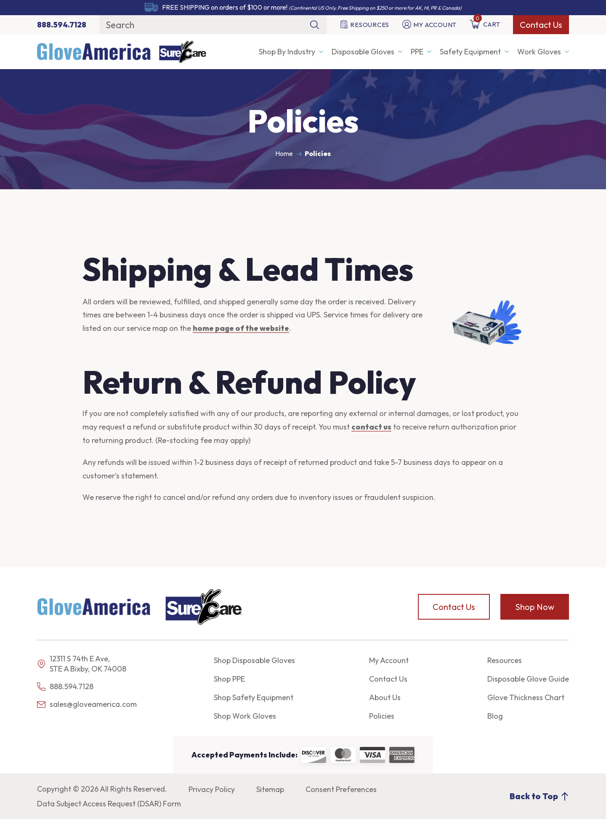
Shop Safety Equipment (253, 697)
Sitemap (270, 789)
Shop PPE (229, 679)
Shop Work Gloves (245, 716)
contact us (371, 427)
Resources (365, 25)
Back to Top (539, 796)
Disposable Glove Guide (528, 679)
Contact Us (541, 24)
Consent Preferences (341, 789)
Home (284, 153)
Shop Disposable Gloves (254, 660)
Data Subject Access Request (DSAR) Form (109, 803)
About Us (385, 697)
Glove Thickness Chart (525, 697)
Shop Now (534, 606)
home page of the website (241, 328)
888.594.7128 (65, 686)
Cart (485, 24)
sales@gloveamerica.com (87, 704)
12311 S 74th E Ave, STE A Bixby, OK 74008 (88, 664)
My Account (429, 25)
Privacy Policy (212, 789)
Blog (495, 716)
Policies (381, 716)
